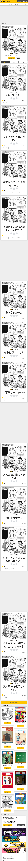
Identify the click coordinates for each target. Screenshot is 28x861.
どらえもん (12, 237)
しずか (16, 55)
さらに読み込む (14, 702)
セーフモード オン (7, 825)
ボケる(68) (7, 768)
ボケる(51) (21, 789)
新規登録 (19, 1)
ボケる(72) (7, 746)
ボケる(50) (7, 810)
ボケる (10, 4)
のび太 (11, 55)
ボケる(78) (21, 725)
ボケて (2, 814)
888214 (8, 814)
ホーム (3, 4)
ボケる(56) (21, 766)
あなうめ (18, 237)
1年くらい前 (24, 145)
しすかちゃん (5, 192)
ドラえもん (5, 55)
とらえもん (5, 697)
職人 (25, 4)
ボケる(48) (21, 807)
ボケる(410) (11, 58)
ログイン (25, 1)
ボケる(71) (21, 747)
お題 (5, 814)
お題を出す (17, 4)
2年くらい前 (24, 483)
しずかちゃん (5, 568)
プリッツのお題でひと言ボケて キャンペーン (14, 856)
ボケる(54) (7, 792)
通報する (18, 58)
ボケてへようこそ (20, 825)
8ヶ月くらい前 (23, 100)
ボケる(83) (7, 722)
